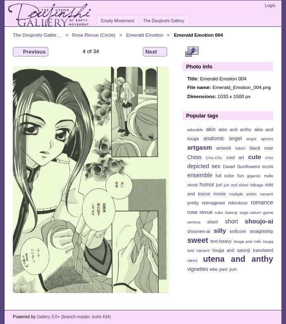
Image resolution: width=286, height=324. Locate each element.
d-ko (269, 157)
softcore (237, 231)
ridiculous (237, 202)
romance (262, 202)
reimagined (213, 202)
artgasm (199, 147)
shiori (212, 221)
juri (219, 184)
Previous (30, 52)
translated (263, 250)
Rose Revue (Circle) (94, 35)
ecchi (267, 166)
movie (219, 193)
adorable (195, 129)
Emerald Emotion (144, 35)
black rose (261, 148)
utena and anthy (238, 258)
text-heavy (221, 241)
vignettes (197, 269)
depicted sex (204, 166)
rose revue (200, 212)
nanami (266, 194)
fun (240, 175)
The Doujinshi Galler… (37, 35)
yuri (232, 269)
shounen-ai (198, 231)
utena (192, 260)
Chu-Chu (214, 157)
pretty (193, 202)
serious (194, 222)
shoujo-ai (259, 221)
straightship (261, 231)
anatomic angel (222, 138)
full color (224, 175)
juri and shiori (236, 185)
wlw (213, 269)
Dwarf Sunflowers (241, 166)
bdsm (241, 148)
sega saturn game (256, 212)
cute (254, 156)
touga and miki (247, 241)
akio (210, 129)
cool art (235, 157)
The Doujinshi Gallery (163, 21)
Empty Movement (117, 21)
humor (206, 185)
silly (220, 230)
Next (155, 52)
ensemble (200, 175)
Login (270, 5)
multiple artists (243, 194)
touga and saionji (231, 250)
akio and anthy (234, 129)
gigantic (254, 176)
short (231, 221)
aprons (267, 138)
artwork (224, 148)
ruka (219, 212)
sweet (197, 240)
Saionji (231, 212)
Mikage (256, 185)
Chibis (194, 157)
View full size (192, 52)
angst (251, 138)
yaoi (223, 269)
